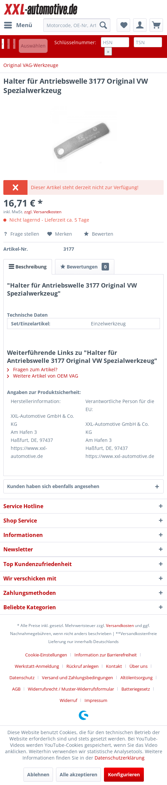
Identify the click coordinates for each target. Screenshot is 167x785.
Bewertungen (84, 266)
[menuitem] (18, 25)
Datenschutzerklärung (120, 758)
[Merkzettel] (123, 25)
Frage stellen (22, 234)
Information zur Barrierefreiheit (105, 655)
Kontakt (114, 666)
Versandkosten (120, 625)
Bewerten (98, 234)
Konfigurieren (124, 774)
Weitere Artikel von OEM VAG (42, 376)
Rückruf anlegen (82, 666)
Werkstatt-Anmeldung (37, 666)
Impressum (96, 700)
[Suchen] (103, 25)
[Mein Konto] (140, 25)
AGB (16, 689)
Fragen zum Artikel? (32, 369)
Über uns (138, 666)
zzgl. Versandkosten (42, 212)
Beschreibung (28, 266)
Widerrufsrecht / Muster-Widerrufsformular (71, 689)
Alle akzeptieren (78, 774)
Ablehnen (38, 774)
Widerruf (68, 700)
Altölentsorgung (136, 678)
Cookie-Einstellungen (46, 655)
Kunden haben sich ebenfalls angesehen (53, 486)
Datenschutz (22, 678)
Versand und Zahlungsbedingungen (77, 678)
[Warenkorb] (156, 25)
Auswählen (33, 46)
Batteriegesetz (135, 689)
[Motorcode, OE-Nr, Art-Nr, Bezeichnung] (76, 25)
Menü (18, 24)
